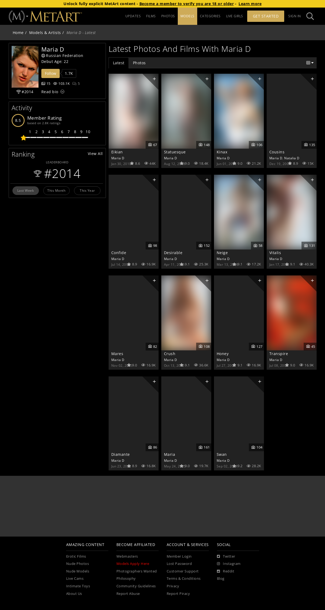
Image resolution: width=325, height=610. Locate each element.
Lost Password (179, 563)
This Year (87, 190)
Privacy (173, 586)
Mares (117, 353)
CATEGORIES (210, 16)
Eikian (117, 151)
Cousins (277, 151)
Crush (170, 353)
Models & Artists (45, 32)
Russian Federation (62, 55)
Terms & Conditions (184, 578)
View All (95, 153)
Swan (222, 454)
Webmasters (127, 556)
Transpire (278, 353)
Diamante (120, 454)
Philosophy (126, 578)
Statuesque (175, 151)
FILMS (151, 16)
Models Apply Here (132, 563)
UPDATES (133, 16)
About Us (74, 593)
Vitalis (275, 252)
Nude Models (77, 571)
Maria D (118, 158)
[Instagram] (229, 563)
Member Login (179, 556)
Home (18, 32)
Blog (221, 578)
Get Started (266, 16)
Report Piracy (178, 593)
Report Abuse (128, 593)
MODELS (187, 16)
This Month (56, 190)
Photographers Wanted (136, 571)
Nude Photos (77, 563)
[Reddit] (225, 571)
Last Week (25, 190)
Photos (139, 62)
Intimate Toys (78, 586)
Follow (50, 73)
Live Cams (75, 578)
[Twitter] (226, 556)
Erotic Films (76, 556)
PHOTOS (168, 16)
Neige (222, 252)
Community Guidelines (136, 586)
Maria (169, 454)
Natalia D (292, 158)
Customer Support (183, 571)
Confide (118, 252)
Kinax (222, 151)
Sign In (294, 16)
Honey (223, 353)
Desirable (173, 252)
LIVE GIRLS (234, 16)
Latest (119, 62)
